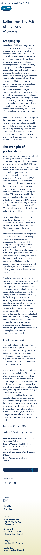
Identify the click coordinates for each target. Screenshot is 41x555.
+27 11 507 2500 (12, 531)
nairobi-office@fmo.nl (13, 543)
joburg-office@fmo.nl (13, 534)
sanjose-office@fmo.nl (13, 550)
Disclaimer (8, 509)
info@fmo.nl (8, 524)
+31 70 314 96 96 (12, 522)
